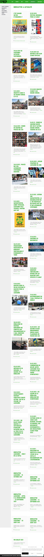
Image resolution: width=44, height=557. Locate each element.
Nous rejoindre (4, 10)
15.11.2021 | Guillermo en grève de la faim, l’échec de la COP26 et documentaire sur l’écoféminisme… (36, 454)
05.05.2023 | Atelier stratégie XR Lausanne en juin (36, 163)
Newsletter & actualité (22, 40)
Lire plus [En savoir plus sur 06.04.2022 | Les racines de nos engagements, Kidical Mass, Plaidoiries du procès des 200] (31, 351)
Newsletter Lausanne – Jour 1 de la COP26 (20, 454)
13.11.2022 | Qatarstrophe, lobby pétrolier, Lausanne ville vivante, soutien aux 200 (19, 205)
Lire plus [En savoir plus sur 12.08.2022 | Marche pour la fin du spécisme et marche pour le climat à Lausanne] (20, 309)
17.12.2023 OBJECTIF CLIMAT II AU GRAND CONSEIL (36, 91)
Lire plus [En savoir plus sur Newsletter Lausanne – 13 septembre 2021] (32, 506)
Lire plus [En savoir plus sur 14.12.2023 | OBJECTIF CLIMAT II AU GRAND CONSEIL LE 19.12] (24, 113)
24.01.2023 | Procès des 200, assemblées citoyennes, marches (19, 168)
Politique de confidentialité (34, 555)
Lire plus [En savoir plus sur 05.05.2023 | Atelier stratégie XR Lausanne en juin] (31, 182)
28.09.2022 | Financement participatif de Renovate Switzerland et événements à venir (19, 249)
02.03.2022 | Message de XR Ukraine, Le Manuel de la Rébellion (18, 370)
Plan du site (14, 555)
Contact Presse (19, 555)
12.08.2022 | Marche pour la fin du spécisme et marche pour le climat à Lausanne (19, 288)
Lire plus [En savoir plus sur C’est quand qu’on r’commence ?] (15, 38)
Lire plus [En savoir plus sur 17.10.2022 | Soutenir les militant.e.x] (36, 255)
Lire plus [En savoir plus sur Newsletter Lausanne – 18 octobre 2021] (15, 481)
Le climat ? (27, 1)
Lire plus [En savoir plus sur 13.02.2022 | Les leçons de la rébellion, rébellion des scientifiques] (37, 404)
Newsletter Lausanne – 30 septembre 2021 (35, 479)
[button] (43, 1)
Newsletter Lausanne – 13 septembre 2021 (35, 500)
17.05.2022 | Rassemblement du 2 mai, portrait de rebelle (36, 297)
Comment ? (18, 1)
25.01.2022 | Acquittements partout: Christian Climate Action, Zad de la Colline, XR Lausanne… (19, 397)
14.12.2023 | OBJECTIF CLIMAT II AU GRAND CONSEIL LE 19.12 (19, 93)
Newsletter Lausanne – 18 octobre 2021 (18, 475)
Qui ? (13, 1)
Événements (18, 40)
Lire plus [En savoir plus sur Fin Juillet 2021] (22, 543)
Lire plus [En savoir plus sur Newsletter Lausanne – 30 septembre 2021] (32, 485)
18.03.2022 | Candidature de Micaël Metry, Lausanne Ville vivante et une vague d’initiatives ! (35, 369)
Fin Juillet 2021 (18, 540)
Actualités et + (34, 1)
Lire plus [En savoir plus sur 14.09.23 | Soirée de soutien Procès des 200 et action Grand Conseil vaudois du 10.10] (31, 149)
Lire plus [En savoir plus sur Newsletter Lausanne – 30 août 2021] (15, 527)
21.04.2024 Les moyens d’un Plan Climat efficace (36, 53)
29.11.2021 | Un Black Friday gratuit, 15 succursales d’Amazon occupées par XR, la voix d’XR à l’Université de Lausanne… (19, 428)
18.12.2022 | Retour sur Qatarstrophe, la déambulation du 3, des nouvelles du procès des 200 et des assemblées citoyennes (36, 201)
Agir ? (23, 1)
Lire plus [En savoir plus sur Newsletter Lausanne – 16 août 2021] (32, 527)
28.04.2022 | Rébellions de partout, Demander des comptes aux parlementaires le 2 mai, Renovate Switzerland (19, 328)
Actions (15, 40)
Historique (3, 14)
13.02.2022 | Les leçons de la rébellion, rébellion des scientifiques (34, 395)
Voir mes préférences (39, 553)
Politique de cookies (29, 555)
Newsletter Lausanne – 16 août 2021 (34, 521)
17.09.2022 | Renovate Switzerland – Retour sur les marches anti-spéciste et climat (36, 272)
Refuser (32, 553)
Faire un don (40, 1)
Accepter (25, 553)
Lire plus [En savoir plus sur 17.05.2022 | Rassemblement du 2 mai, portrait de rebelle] (31, 314)
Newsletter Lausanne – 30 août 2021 (18, 520)
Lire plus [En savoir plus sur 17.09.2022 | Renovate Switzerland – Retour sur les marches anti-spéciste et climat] (37, 282)
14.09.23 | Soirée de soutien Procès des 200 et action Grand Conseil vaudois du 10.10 (36, 126)
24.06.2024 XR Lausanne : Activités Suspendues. (18, 53)
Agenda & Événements (5, 6)
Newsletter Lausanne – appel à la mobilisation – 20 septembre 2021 (19, 497)
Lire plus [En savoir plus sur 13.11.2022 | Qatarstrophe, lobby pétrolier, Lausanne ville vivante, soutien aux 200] (15, 231)
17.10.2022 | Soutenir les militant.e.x (34, 238)
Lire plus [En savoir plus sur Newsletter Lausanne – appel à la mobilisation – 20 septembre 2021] (19, 506)
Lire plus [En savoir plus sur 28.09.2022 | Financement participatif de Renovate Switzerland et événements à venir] (19, 271)
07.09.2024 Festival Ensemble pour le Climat (36, 15)
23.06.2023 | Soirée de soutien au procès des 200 (19, 128)
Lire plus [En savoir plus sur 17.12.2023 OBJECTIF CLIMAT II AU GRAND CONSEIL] (41, 110)
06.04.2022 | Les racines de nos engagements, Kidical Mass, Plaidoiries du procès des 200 (35, 331)
